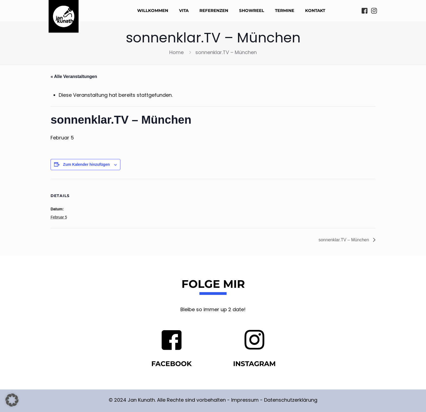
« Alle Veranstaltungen (74, 76)
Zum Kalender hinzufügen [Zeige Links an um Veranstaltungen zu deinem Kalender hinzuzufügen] (86, 164)
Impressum (245, 400)
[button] (12, 400)
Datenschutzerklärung (290, 400)
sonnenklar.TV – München (344, 240)
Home (176, 52)
